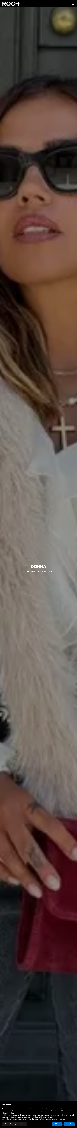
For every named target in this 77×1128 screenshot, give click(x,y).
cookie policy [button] (9, 1113)
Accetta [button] (69, 1124)
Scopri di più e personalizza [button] (14, 1124)
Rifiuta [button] (57, 1124)
